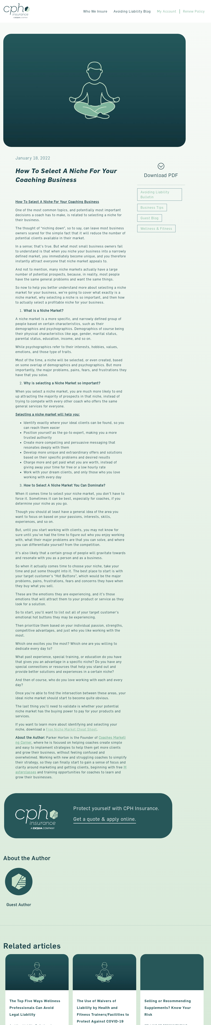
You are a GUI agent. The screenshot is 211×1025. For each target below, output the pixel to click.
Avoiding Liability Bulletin (155, 194)
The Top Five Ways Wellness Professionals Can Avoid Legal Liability (34, 1008)
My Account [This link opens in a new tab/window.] (166, 11)
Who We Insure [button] (95, 11)
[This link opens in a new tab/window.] (161, 175)
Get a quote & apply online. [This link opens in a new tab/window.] (104, 819)
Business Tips (152, 207)
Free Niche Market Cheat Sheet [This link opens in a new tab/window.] (71, 729)
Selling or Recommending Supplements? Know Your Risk (167, 1008)
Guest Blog (150, 218)
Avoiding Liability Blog (132, 11)
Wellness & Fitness (156, 228)
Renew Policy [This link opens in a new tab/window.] (194, 11)
